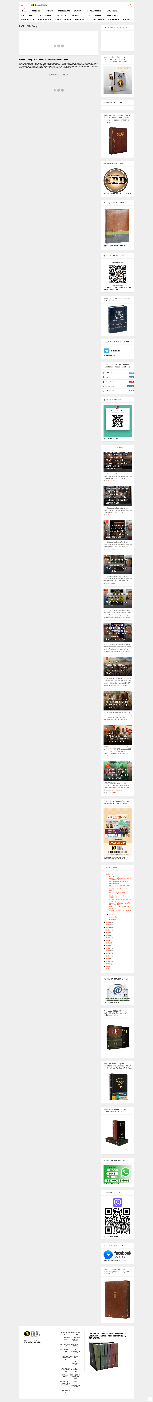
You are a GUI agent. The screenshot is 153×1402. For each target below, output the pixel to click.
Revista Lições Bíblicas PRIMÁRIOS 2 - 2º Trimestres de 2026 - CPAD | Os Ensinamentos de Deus (117, 599)
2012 (107, 956)
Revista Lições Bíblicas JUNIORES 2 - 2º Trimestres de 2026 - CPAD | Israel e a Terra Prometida (117, 565)
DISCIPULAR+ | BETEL (65, 1375)
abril (110, 876)
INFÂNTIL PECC (81, 19)
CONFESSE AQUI (64, 11)
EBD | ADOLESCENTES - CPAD (75, 1351)
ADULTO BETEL (112, 11)
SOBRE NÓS (37, 11)
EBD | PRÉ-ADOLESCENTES (65, 1358)
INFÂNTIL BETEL (44, 19)
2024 (107, 925)
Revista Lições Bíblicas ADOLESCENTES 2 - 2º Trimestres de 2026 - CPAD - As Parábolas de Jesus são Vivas (117, 531)
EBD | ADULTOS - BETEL (75, 1333)
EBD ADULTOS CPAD (94, 11)
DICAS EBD (113, 19)
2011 (107, 958)
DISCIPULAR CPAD (94, 15)
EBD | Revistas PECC (65, 1338)
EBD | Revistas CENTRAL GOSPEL (75, 1339)
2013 (107, 953)
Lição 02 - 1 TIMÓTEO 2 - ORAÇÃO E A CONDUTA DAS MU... (120, 878)
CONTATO (49, 11)
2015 (107, 948)
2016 (107, 945)
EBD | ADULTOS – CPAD (65, 1333)
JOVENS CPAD (62, 15)
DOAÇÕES (77, 11)
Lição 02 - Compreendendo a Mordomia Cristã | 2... (117, 896)
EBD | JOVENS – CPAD (65, 1345)
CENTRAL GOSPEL (28, 15)
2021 (107, 932)
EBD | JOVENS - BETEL (75, 1345)
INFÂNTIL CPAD (27, 19)
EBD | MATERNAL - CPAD (75, 1370)
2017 (107, 943)
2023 (107, 927)
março (111, 914)
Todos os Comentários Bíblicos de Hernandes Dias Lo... (118, 882)
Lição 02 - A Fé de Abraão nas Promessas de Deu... (117, 893)
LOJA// (126, 19)
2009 (107, 964)
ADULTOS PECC (45, 15)
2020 (107, 935)
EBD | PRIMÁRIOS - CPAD (75, 1363)
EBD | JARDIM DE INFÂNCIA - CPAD (65, 1370)
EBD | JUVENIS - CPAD (65, 1350)
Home (24, 11)
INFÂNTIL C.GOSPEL (63, 19)
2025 (107, 922)
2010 (107, 961)
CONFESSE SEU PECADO (75, 1386)
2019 (107, 938)
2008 (107, 966)
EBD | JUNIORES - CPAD (75, 1357)
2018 (107, 940)
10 (107, 765)
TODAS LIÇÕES (97, 19)
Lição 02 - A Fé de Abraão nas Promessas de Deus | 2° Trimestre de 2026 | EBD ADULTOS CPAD (117, 668)
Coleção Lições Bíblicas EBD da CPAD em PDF (65, 1383)
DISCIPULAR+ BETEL (114, 15)
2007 (107, 969)
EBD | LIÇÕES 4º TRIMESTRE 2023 (75, 1376)
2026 (107, 874)
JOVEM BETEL (77, 15)
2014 (107, 951)
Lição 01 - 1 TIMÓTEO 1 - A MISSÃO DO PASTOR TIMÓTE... (119, 903)
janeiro (111, 919)
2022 (107, 930)
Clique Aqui (111, 481)
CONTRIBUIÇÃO (65, 1391)
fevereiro (111, 917)
